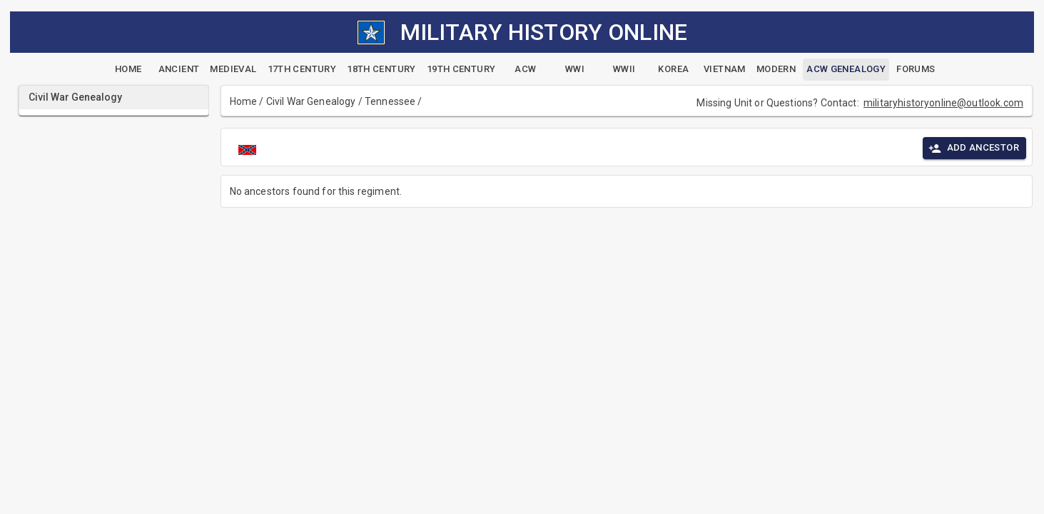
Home (244, 101)
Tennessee (390, 101)
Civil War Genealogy (311, 101)
